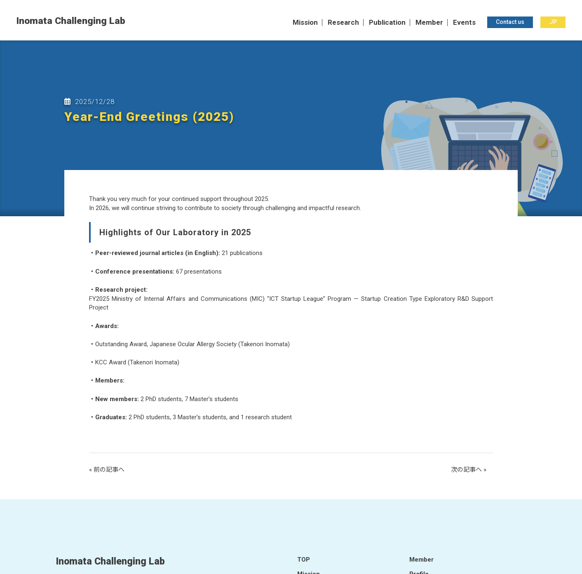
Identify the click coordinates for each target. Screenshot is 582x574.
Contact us (510, 22)
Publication (387, 22)
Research (343, 22)
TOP (303, 560)
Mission (305, 22)
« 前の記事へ (106, 469)
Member (429, 22)
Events (464, 22)
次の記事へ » (468, 469)
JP (553, 22)
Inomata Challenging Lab (70, 21)
